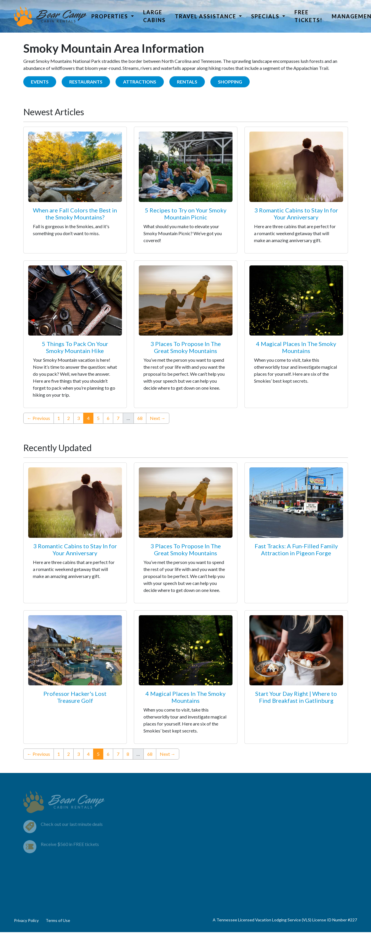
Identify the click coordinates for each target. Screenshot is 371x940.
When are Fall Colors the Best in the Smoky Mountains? (75, 214)
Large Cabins (154, 16)
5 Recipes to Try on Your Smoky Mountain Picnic (185, 214)
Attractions (139, 81)
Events (40, 81)
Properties (110, 16)
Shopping (230, 81)
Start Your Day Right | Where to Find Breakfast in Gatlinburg (296, 697)
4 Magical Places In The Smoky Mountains (296, 347)
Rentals (187, 81)
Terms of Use (58, 920)
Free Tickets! (308, 16)
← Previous (38, 418)
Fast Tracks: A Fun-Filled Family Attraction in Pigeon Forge (296, 549)
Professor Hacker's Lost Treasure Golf (74, 697)
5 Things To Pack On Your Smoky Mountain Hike (75, 347)
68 (140, 418)
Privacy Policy (26, 920)
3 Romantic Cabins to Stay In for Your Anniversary (296, 214)
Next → (158, 418)
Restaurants (85, 81)
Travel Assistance (206, 16)
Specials (266, 16)
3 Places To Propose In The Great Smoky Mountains (185, 347)
